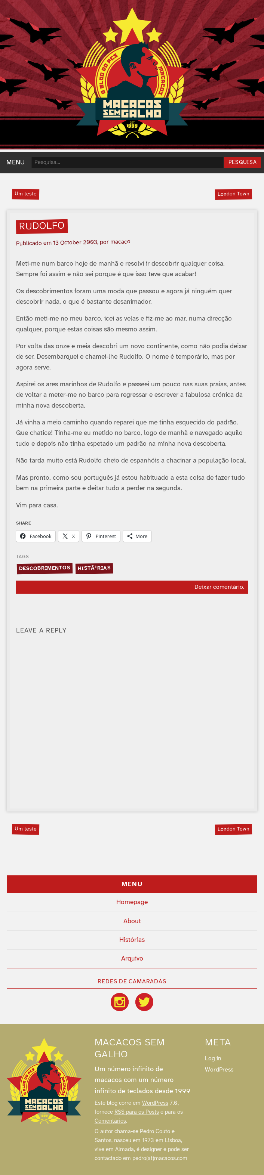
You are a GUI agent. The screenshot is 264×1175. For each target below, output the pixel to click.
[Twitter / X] (144, 1002)
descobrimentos (44, 568)
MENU (15, 162)
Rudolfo (42, 226)
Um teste (26, 194)
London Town (233, 194)
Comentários (110, 1121)
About (132, 921)
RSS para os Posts (136, 1112)
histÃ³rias (94, 568)
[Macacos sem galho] (44, 1081)
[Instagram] (120, 1002)
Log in (213, 1058)
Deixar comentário (218, 587)
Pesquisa (242, 163)
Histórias (132, 940)
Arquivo (132, 958)
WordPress (155, 1103)
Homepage (132, 902)
